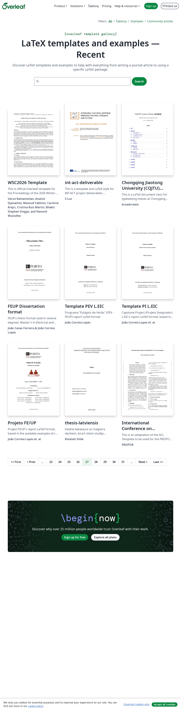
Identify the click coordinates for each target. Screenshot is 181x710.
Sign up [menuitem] (151, 6)
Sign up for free (74, 537)
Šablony (121, 21)
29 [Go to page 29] (105, 462)
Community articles (160, 21)
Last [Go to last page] (158, 462)
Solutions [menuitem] (76, 6)
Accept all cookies (164, 704)
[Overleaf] (13, 6)
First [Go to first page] (16, 462)
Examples (137, 21)
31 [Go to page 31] (123, 462)
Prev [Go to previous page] (31, 462)
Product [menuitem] (59, 6)
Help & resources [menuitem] (126, 6)
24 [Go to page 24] (60, 462)
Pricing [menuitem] (106, 6)
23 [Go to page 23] (50, 462)
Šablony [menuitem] (93, 6)
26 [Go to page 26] (78, 462)
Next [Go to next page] (143, 462)
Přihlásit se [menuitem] (169, 6)
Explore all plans (105, 537)
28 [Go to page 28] (96, 462)
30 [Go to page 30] (114, 462)
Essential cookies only (136, 704)
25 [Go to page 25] (69, 462)
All (110, 21)
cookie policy (35, 706)
